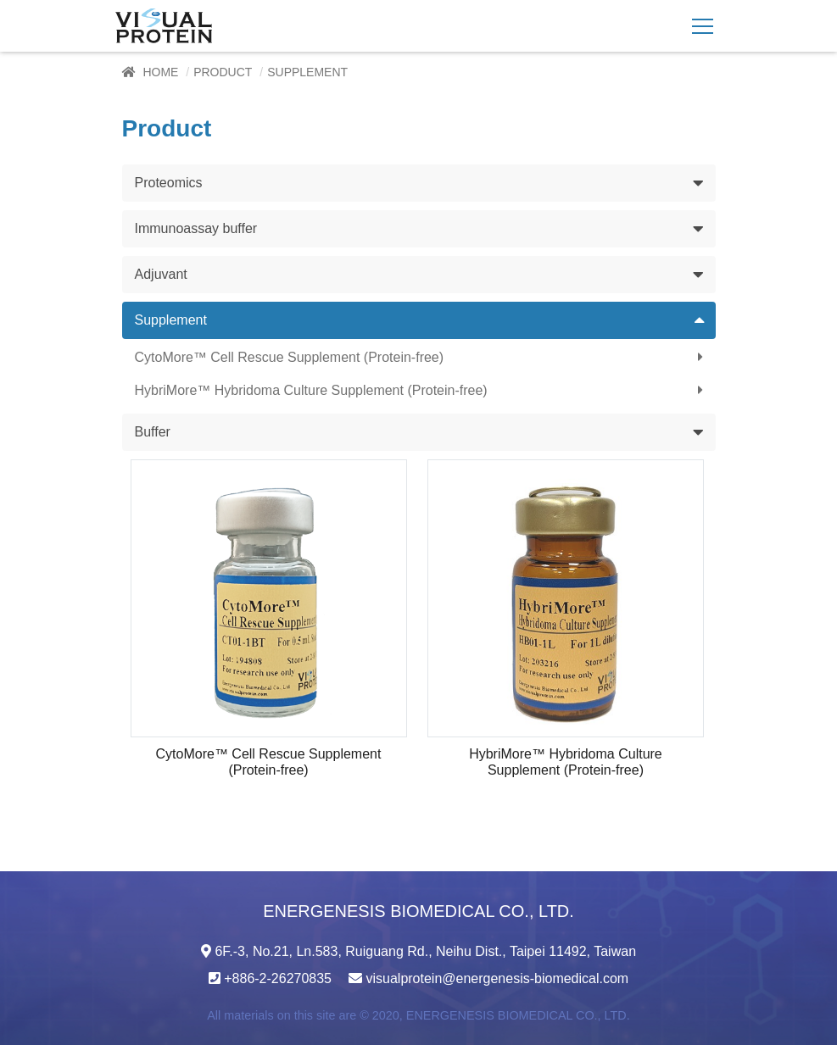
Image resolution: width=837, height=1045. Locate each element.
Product (222, 72)
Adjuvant (161, 274)
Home (160, 72)
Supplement (171, 320)
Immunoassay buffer (196, 228)
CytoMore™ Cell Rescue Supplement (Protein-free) (289, 357)
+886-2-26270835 (278, 978)
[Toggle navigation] (702, 26)
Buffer (152, 432)
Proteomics (169, 182)
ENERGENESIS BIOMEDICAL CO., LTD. (518, 1015)
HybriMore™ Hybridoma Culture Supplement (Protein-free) (311, 390)
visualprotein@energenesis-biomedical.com (496, 978)
